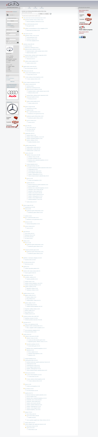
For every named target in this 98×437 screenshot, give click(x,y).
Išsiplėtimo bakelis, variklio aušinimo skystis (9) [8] (37, 51)
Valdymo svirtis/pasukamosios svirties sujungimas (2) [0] (36, 28)
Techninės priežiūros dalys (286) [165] (31, 316)
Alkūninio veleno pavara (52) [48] (33, 154)
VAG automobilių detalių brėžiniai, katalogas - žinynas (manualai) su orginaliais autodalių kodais (12, 86)
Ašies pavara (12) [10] (27, 33)
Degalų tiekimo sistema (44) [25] (29, 66)
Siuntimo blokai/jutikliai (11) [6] (33, 223)
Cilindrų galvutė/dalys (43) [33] (33, 165)
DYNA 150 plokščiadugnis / (10, 78)
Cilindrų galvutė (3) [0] (33, 169)
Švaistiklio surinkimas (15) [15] (34, 158)
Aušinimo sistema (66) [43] (28, 44)
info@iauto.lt (15, 11)
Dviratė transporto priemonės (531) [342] (31, 82)
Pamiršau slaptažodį (10, 25)
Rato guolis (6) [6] (30, 25)
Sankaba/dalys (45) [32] (28, 275)
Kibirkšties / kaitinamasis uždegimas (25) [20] (32, 257)
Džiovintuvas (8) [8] (29, 264)
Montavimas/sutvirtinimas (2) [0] (33, 30)
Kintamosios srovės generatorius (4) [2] (36, 113)
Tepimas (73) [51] (28, 412)
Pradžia (24, 8)
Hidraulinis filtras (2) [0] (30, 235)
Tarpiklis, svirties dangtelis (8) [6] (35, 197)
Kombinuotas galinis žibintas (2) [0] (35, 212)
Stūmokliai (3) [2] (31, 161)
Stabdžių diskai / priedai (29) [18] (33, 148)
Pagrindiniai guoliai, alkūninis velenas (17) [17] (37, 341)
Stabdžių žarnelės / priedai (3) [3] (33, 150)
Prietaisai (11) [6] (28, 221)
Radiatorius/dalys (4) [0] (31, 52)
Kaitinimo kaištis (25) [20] (30, 259)
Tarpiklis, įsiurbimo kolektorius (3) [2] (36, 194)
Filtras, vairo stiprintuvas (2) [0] (31, 324)
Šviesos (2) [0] (28, 208)
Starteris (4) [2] (31, 122)
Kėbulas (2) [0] (26, 240)
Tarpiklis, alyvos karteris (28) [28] (35, 192)
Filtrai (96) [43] (28, 125)
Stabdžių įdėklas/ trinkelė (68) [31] (34, 147)
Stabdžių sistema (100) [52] (30, 145)
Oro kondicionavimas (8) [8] (29, 262)
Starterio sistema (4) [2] (31, 120)
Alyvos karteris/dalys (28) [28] (33, 415)
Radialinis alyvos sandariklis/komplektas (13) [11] (38, 160)
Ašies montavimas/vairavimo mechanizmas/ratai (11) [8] (34, 17)
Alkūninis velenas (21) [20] (33, 156)
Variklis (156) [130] (29, 153)
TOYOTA (7, 76)
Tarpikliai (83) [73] (30, 182)
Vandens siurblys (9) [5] (31, 63)
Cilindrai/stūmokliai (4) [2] (32, 164)
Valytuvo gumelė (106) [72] (30, 272)
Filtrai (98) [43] (26, 231)
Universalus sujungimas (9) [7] (33, 40)
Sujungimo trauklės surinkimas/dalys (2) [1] (33, 325)
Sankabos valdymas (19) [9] (32, 140)
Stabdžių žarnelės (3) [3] (30, 313)
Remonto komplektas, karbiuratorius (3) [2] (35, 21)
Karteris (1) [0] (30, 178)
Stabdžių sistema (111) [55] (28, 293)
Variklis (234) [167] (27, 334)
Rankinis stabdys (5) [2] (31, 297)
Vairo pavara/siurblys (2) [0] (30, 331)
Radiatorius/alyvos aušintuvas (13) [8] (32, 49)
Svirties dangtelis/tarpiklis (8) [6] (35, 172)
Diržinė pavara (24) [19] (28, 70)
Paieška (29, 8)
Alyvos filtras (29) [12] (31, 127)
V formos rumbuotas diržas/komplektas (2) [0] (34, 77)
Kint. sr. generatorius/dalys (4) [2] (33, 111)
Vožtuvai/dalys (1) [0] (32, 429)
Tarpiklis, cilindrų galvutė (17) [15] (35, 174)
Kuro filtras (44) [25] (31, 129)
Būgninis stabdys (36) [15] (30, 295)
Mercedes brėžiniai (9, 102)
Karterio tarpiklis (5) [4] (33, 186)
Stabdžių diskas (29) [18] (32, 304)
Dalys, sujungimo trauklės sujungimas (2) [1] (35, 327)
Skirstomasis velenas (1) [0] (32, 426)
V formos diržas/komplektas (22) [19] (32, 72)
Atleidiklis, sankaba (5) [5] (30, 277)
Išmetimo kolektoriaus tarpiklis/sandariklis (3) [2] (38, 184)
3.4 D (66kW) (8, 79)
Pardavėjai (35, 8)
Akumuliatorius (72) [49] (32, 108)
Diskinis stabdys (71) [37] (30, 302)
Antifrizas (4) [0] (28, 45)
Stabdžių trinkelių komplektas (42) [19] (34, 306)
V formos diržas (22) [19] (32, 74)
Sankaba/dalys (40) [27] (29, 133)
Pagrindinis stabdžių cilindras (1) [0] (32, 308)
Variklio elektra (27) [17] (32, 201)
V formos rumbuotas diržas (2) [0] (35, 380)
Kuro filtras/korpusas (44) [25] (31, 68)
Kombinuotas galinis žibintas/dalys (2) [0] (35, 116)
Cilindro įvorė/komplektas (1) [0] (34, 180)
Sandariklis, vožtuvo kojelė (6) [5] (35, 191)
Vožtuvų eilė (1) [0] (30, 427)
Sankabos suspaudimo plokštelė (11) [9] (34, 138)
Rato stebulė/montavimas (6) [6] (31, 24)
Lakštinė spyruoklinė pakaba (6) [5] (32, 268)
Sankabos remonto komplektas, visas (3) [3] (35, 136)
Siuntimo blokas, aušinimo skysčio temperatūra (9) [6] (35, 55)
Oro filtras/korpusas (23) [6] (32, 390)
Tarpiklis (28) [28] (32, 417)
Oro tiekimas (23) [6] (29, 388)
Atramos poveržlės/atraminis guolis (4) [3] (36, 339)
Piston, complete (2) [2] (33, 351)
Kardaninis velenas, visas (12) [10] (32, 35)
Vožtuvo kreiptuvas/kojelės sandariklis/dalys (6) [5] (38, 175)
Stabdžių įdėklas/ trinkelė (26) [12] (34, 300)
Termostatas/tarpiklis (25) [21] (31, 56)
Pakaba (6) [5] (26, 266)
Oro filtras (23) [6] (30, 130)
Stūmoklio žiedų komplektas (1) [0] (35, 353)
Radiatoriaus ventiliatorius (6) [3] (31, 47)
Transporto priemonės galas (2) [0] (32, 249)
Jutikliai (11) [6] (30, 110)
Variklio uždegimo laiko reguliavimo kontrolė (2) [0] (35, 424)
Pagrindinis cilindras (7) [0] (32, 288)
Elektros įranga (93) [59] (30, 106)
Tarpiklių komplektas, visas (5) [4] (35, 199)
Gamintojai (42, 8)
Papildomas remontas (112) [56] (31, 318)
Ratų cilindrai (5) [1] (31, 298)
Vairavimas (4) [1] (27, 322)
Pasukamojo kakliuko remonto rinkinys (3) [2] (34, 19)
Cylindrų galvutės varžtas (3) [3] (33, 365)
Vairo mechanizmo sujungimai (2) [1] (32, 330)
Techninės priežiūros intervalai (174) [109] (33, 319)
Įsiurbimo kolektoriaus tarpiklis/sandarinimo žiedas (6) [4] (39, 167)
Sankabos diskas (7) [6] (31, 135)
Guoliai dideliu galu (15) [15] (34, 345)
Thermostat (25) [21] (31, 58)
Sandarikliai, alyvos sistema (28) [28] (35, 189)
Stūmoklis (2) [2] (31, 355)
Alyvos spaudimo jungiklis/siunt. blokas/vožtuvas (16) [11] (38, 420)
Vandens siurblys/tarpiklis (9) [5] (31, 61)
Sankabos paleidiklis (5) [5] (32, 279)
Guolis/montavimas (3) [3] (32, 37)
